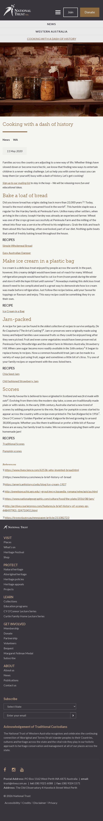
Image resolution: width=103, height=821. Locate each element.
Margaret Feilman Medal (18, 653)
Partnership (10, 638)
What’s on (9, 547)
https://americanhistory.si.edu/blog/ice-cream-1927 (35, 484)
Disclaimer (39, 803)
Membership (11, 628)
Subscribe (10, 658)
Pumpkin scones (12, 451)
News (51, 24)
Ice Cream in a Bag (13, 311)
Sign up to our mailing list (16, 183)
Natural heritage (13, 569)
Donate (90, 12)
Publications (11, 680)
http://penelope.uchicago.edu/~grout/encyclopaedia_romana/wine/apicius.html (51, 491)
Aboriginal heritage (15, 574)
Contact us (10, 685)
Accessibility (12, 803)
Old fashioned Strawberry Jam (20, 381)
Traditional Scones (13, 443)
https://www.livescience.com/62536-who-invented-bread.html (42, 470)
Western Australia (51, 31)
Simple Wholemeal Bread (17, 245)
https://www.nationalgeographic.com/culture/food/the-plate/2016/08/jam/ (49, 498)
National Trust (19, 10)
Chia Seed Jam (11, 373)
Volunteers (10, 643)
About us (9, 670)
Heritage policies (14, 579)
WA (15, 139)
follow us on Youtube (22, 770)
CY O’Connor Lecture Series (20, 611)
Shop (6, 557)
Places (7, 542)
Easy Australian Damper (17, 252)
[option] (51, 79)
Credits (26, 803)
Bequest (8, 648)
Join (70, 12)
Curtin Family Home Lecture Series (24, 616)
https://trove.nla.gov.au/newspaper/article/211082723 (37, 517)
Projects (9, 589)
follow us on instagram (14, 770)
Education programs (16, 606)
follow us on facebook (6, 770)
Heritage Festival (14, 552)
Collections (10, 601)
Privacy (52, 803)
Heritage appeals (14, 584)
